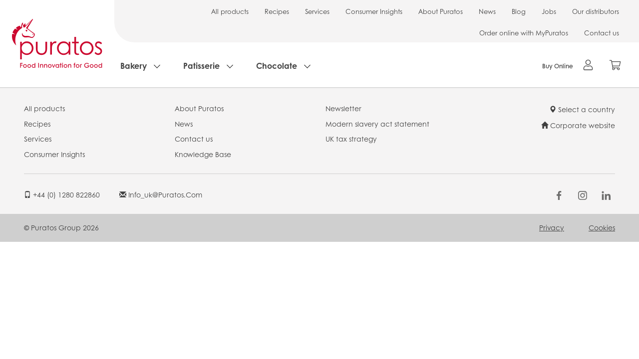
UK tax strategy (351, 139)
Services (317, 11)
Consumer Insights (373, 11)
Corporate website (578, 125)
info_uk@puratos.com (160, 194)
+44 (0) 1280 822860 (62, 194)
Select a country (582, 109)
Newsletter (343, 108)
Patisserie (201, 65)
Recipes (277, 11)
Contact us (601, 32)
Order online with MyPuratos (523, 32)
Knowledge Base (203, 154)
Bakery (133, 65)
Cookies (602, 227)
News (487, 11)
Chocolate (276, 65)
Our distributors (595, 11)
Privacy (551, 227)
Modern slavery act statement (377, 124)
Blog (519, 11)
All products (230, 11)
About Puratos (440, 11)
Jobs (549, 11)
